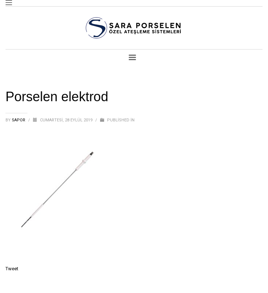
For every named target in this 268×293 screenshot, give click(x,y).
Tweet (11, 268)
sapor (19, 120)
